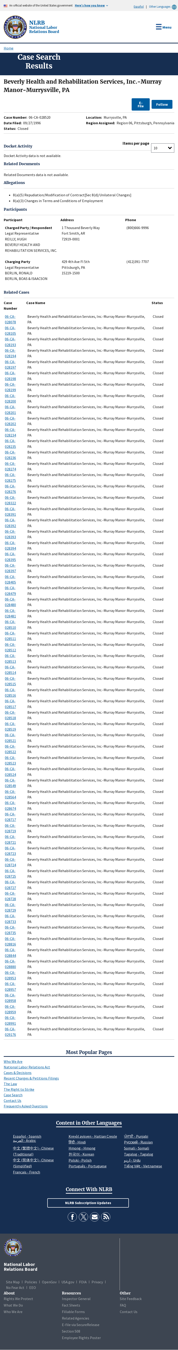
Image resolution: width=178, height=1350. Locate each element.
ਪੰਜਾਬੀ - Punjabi (136, 1136)
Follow (162, 104)
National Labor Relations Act (27, 1067)
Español (139, 6)
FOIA (83, 1282)
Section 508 (71, 1331)
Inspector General (76, 1298)
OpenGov (49, 1282)
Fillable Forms (73, 1311)
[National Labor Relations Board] (16, 27)
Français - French (26, 1172)
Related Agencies (75, 1318)
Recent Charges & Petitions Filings (31, 1078)
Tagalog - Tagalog (138, 1154)
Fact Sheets (71, 1305)
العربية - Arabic (24, 1141)
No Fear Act (15, 1287)
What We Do (13, 1305)
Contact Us (12, 1100)
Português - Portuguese (88, 1166)
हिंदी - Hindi (77, 1142)
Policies (31, 1282)
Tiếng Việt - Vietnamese (143, 1166)
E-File (141, 104)
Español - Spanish (27, 1136)
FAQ (123, 1305)
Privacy (97, 1282)
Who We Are (13, 1061)
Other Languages (163, 6)
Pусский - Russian (138, 1142)
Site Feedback (131, 1298)
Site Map (13, 1282)
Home (8, 48)
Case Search (13, 1095)
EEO (32, 1287)
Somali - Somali (136, 1148)
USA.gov (67, 1282)
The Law (10, 1083)
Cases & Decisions (18, 1072)
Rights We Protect (18, 1298)
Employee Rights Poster (81, 1337)
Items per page (136, 143)
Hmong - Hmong (82, 1148)
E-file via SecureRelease (80, 1324)
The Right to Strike (19, 1089)
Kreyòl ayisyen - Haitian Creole (93, 1136)
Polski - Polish (80, 1160)
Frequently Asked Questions (26, 1106)
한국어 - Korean (81, 1154)
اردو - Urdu (132, 1160)
